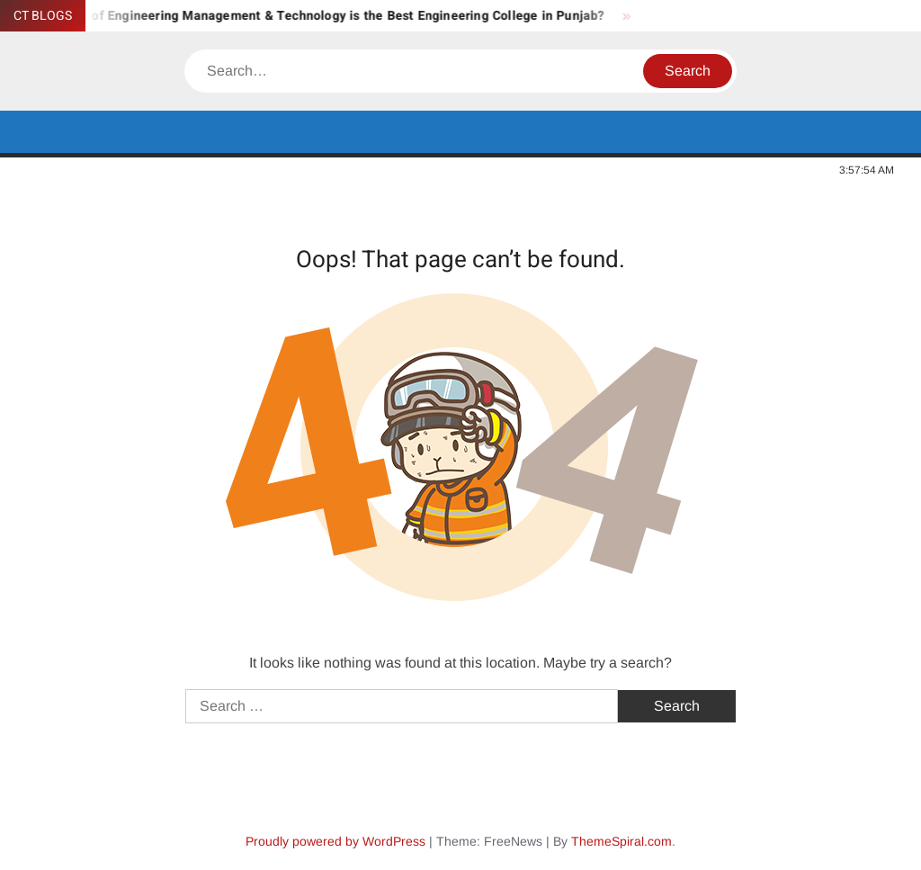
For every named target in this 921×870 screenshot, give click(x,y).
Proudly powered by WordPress (335, 841)
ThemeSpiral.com (621, 841)
